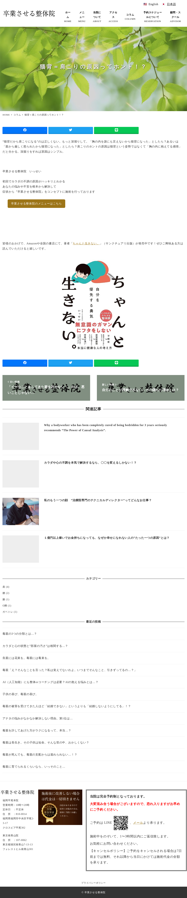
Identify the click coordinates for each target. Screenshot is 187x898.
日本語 (171, 4)
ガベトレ (7, 611)
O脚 (4, 605)
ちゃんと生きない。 (86, 243)
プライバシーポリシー (93, 883)
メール (138, 822)
